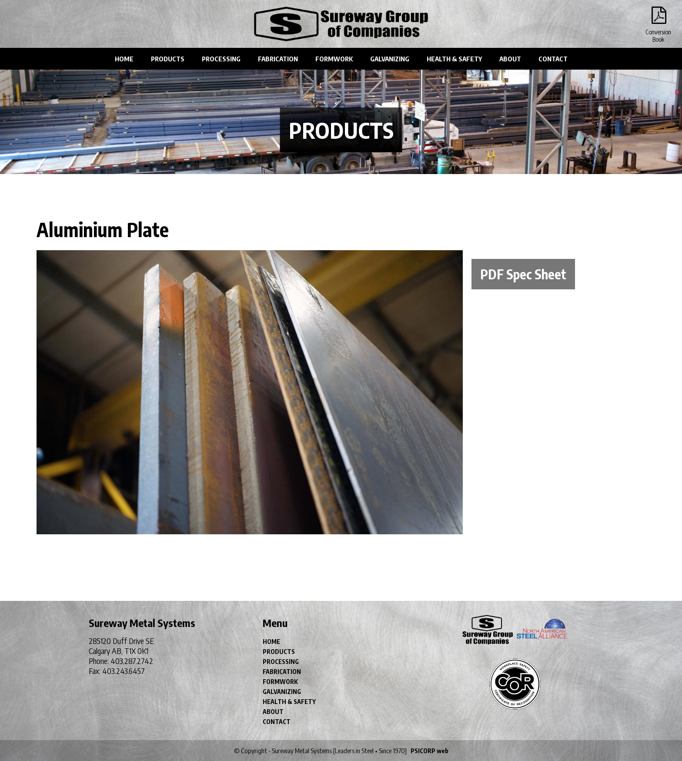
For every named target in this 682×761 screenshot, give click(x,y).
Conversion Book (658, 17)
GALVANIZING (389, 59)
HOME (124, 59)
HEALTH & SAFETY (454, 59)
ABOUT (510, 59)
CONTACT (553, 59)
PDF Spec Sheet (523, 274)
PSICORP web (429, 750)
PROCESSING (221, 59)
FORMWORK (334, 59)
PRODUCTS (167, 59)
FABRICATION (278, 59)
